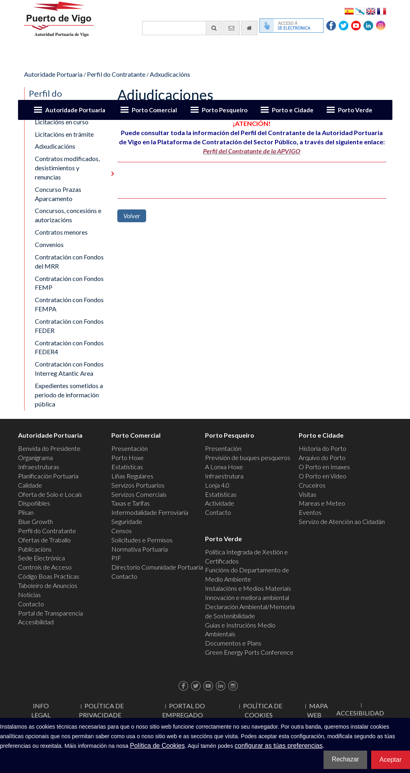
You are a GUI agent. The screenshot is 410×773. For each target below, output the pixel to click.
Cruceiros (312, 485)
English (371, 10)
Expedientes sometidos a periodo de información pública (69, 395)
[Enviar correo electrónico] (231, 28)
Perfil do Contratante (116, 74)
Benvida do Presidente (49, 448)
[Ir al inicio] (249, 28)
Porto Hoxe (127, 457)
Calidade (30, 485)
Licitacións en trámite (64, 134)
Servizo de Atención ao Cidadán (342, 521)
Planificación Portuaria (48, 476)
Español (349, 10)
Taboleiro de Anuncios (47, 585)
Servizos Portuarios (138, 485)
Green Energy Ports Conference (249, 652)
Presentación (129, 448)
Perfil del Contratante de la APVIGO (251, 151)
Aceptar (391, 759)
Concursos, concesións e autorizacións (68, 215)
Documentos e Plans (233, 643)
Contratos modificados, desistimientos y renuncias (67, 168)
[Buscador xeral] (182, 28)
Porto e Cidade (293, 110)
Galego (360, 10)
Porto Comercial (154, 110)
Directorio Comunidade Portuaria (157, 567)
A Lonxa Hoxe (224, 466)
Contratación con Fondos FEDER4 (69, 347)
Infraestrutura (224, 476)
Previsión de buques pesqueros (247, 457)
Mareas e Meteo (322, 503)
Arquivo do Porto (322, 457)
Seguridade (126, 521)
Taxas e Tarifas (130, 503)
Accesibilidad (36, 622)
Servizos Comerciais (139, 494)
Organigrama (35, 457)
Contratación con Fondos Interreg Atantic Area (69, 368)
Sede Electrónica (41, 558)
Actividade (219, 503)
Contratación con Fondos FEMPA (69, 304)
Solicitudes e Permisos (142, 540)
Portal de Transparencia (50, 613)
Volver (131, 215)
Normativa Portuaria (139, 549)
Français (381, 10)
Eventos (310, 512)
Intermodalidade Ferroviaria (149, 512)
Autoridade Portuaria (75, 110)
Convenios (49, 244)
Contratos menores (61, 232)
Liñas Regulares (132, 476)
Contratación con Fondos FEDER (69, 325)
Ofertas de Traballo (44, 540)
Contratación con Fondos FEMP (69, 283)
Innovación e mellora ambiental (247, 597)
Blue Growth (35, 521)
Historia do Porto (322, 448)
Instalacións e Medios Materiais (248, 588)
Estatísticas (127, 466)
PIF (116, 558)
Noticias (29, 594)
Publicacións (35, 549)
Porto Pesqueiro (224, 110)
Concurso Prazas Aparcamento (58, 193)
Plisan (26, 512)
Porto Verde (355, 110)
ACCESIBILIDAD (360, 713)
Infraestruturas (38, 466)
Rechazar (345, 759)
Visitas (307, 494)
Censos (121, 530)
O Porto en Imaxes (324, 466)
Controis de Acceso (45, 567)
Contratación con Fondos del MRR (69, 261)
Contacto (31, 604)
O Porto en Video (322, 476)
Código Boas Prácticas (48, 576)
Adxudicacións (170, 74)
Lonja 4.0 (217, 485)
